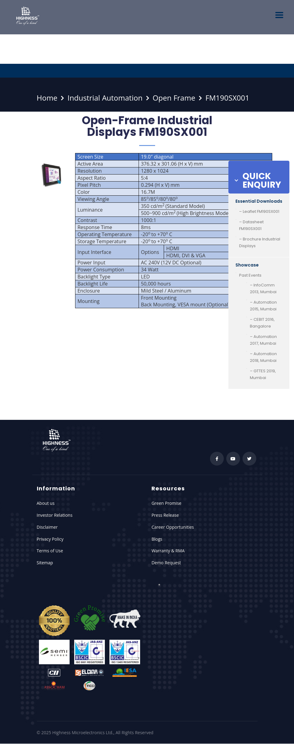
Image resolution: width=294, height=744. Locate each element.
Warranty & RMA (168, 551)
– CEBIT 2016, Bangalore (262, 322)
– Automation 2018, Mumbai (263, 357)
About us (46, 503)
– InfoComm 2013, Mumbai (263, 288)
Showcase (247, 265)
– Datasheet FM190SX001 (251, 225)
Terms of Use (50, 551)
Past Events (250, 275)
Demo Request (166, 563)
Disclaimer (47, 527)
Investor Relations (55, 515)
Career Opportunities (172, 527)
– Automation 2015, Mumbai (263, 305)
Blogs (156, 539)
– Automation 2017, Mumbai (263, 340)
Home (47, 98)
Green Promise (166, 503)
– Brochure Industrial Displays (259, 242)
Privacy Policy (50, 539)
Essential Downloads (258, 201)
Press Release (165, 515)
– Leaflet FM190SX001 (259, 211)
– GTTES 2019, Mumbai (263, 374)
